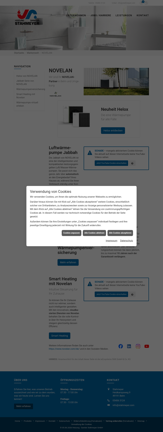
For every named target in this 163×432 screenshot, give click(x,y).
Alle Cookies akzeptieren (120, 193)
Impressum (111, 200)
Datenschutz (126, 200)
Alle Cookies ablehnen (94, 193)
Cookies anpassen (71, 193)
